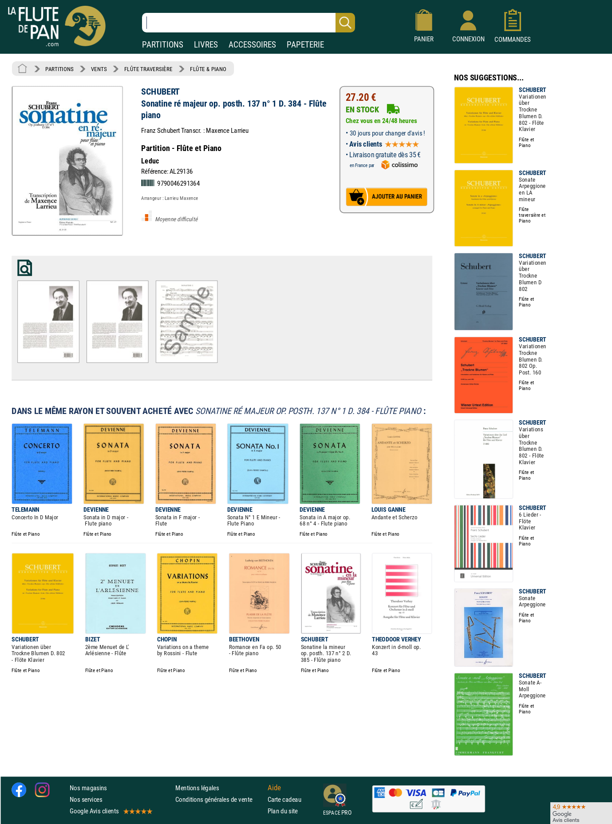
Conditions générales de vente (219, 799)
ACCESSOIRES (252, 45)
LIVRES (206, 45)
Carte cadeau (284, 799)
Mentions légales (197, 788)
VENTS (99, 68)
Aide (274, 787)
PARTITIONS (162, 45)
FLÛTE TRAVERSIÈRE (148, 68)
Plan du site (283, 811)
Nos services (86, 799)
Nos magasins (88, 788)
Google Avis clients (110, 811)
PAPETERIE (305, 45)
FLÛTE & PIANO (208, 68)
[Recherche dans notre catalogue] (248, 22)
